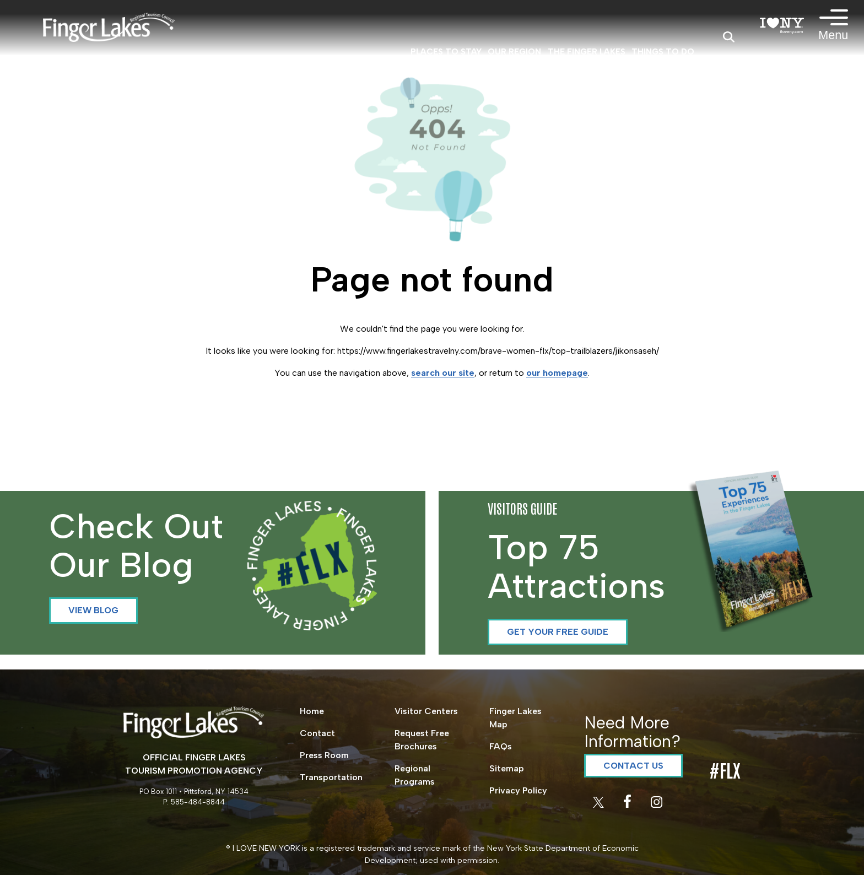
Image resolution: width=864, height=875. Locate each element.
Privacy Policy (518, 790)
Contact (317, 733)
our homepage (557, 373)
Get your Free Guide (557, 631)
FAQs (500, 746)
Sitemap (506, 768)
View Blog (93, 610)
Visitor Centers (426, 711)
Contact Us (633, 765)
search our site (442, 373)
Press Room (324, 755)
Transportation (331, 777)
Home (312, 711)
